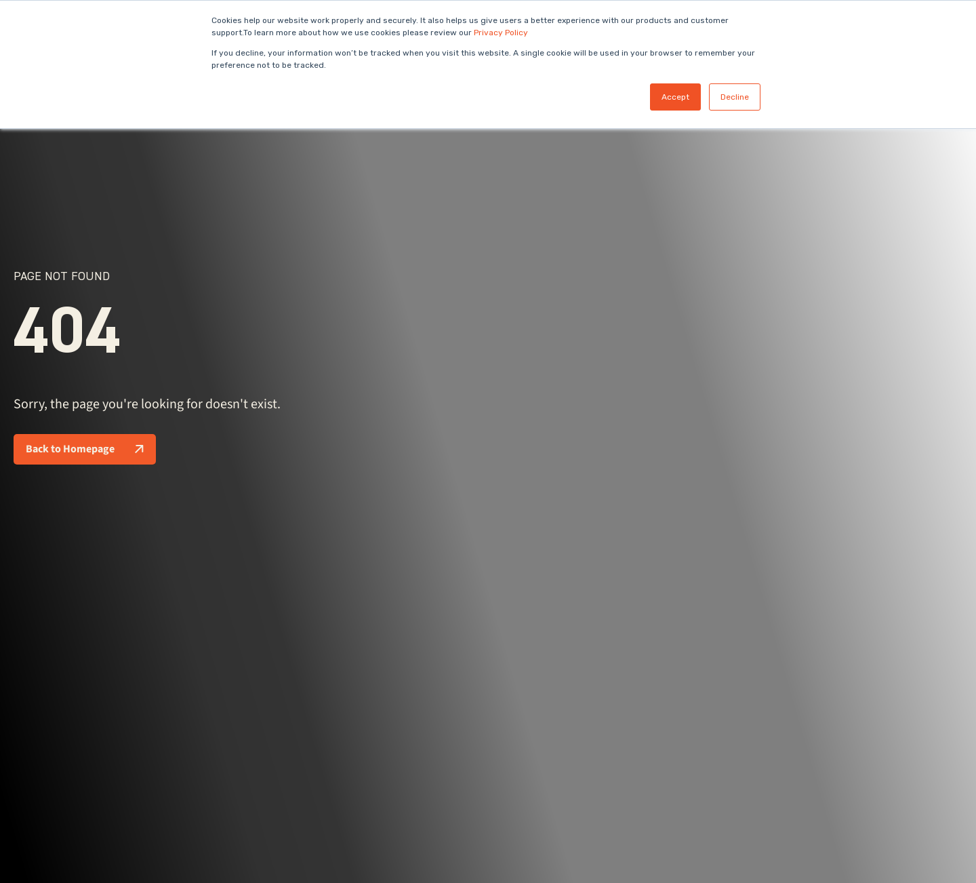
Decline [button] (734, 97)
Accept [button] (675, 97)
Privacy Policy (501, 32)
